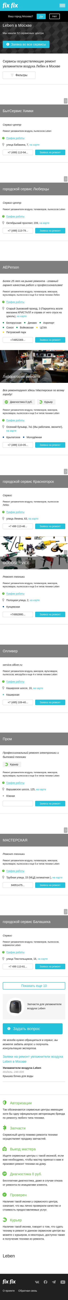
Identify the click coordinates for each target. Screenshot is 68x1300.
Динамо (32, 322)
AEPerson (11, 267)
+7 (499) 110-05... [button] (18, 444)
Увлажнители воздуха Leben (22, 1067)
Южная (10, 795)
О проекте (9, 1290)
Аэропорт (48, 322)
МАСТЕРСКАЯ (15, 840)
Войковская (27, 327)
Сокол (10, 327)
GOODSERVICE (16, 563)
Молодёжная (34, 437)
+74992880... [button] (17, 614)
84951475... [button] (17, 885)
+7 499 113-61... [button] (18, 966)
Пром (7, 739)
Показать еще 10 (34, 986)
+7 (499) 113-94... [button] (18, 152)
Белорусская (13, 322)
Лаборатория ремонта (21, 376)
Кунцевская (13, 606)
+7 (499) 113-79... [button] (18, 230)
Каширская (12, 694)
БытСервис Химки (18, 111)
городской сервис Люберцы (26, 189)
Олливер (10, 651)
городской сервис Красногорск (28, 482)
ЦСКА (43, 327)
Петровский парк (16, 332)
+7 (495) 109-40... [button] (18, 702)
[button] (19, 75)
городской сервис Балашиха (26, 922)
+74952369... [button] (17, 339)
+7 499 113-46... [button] (18, 526)
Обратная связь (27, 1290)
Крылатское (13, 437)
